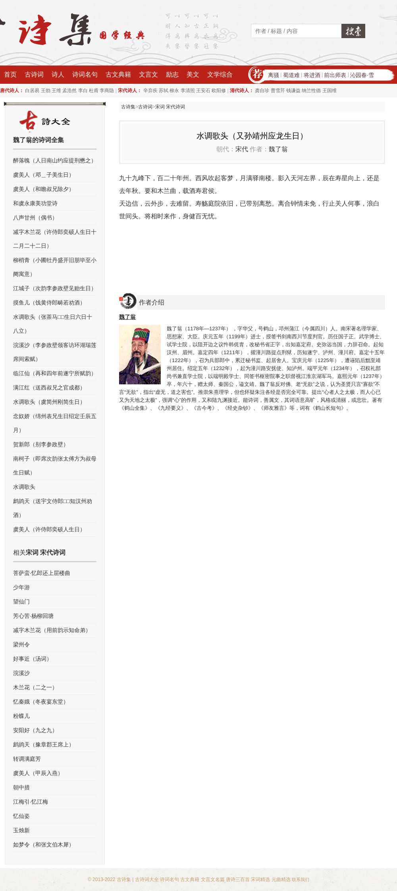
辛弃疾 (150, 90)
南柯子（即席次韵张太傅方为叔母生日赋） (54, 465)
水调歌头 (24, 487)
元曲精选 (281, 879)
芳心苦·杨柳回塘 (33, 616)
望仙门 (21, 601)
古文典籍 (118, 74)
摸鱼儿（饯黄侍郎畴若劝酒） (49, 302)
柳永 (174, 90)
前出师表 (335, 75)
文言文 (148, 74)
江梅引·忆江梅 (30, 801)
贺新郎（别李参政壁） (41, 444)
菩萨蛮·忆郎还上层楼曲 (41, 573)
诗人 (58, 74)
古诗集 (128, 107)
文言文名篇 (213, 879)
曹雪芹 (278, 90)
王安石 (203, 90)
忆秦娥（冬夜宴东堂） (41, 701)
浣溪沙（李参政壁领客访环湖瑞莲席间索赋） (54, 352)
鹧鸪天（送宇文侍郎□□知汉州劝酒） (52, 508)
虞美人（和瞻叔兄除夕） (43, 189)
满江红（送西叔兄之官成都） (49, 387)
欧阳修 (219, 90)
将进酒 (312, 75)
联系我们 (300, 879)
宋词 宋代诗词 (170, 107)
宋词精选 (260, 879)
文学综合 (220, 74)
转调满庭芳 (27, 759)
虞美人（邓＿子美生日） (43, 175)
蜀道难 (291, 75)
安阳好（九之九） (35, 730)
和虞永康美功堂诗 (35, 203)
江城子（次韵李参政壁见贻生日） (54, 288)
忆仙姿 (21, 816)
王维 (56, 90)
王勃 (45, 90)
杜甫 (93, 90)
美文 (193, 74)
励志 (172, 74)
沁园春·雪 (362, 75)
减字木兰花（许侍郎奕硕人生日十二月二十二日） (54, 239)
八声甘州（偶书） (35, 217)
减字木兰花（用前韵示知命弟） (52, 630)
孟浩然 (69, 90)
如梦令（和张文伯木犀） (43, 844)
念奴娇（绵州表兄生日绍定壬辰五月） (54, 423)
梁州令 (21, 644)
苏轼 (163, 90)
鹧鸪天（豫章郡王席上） (43, 744)
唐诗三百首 (238, 879)
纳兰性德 (311, 90)
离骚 (273, 75)
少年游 (21, 587)
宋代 (241, 149)
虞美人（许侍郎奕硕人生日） (49, 529)
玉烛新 (21, 830)
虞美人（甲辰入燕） (38, 773)
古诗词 (34, 74)
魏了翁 (278, 149)
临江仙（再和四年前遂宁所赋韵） (54, 373)
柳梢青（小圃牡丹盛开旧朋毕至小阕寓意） (54, 267)
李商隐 (107, 90)
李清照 (188, 90)
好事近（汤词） (32, 659)
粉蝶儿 (21, 716)
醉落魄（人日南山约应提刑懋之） (54, 160)
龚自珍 (262, 90)
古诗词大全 (147, 879)
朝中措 (21, 787)
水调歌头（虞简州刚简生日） (49, 402)
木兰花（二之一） (35, 687)
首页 (10, 74)
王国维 (329, 90)
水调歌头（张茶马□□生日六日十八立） (52, 324)
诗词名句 (85, 74)
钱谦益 (293, 90)
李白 (83, 90)
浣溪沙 (21, 673)
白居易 (32, 90)
